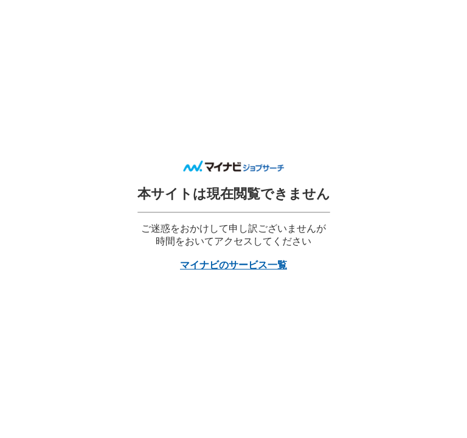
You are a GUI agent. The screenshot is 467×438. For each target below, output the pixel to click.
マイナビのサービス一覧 (233, 265)
